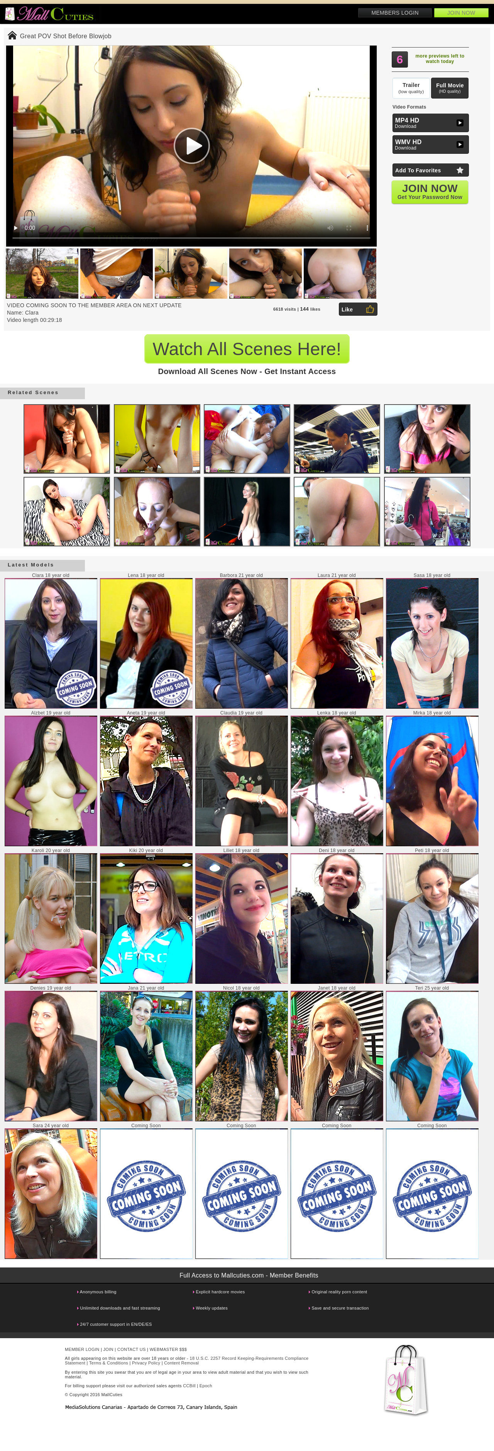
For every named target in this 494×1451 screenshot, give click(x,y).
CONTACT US (131, 1349)
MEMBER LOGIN (82, 1349)
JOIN (108, 1349)
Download (432, 123)
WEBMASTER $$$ (168, 1349)
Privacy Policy (146, 1363)
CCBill (189, 1385)
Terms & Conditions (108, 1363)
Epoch (206, 1385)
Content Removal (181, 1363)
